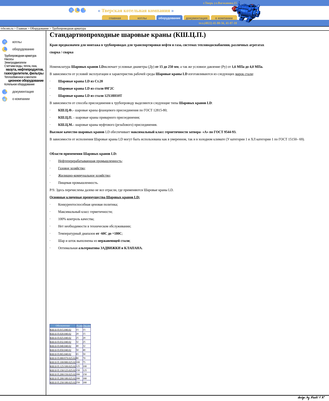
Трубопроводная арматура (69, 28)
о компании (224, 18)
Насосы (9, 59)
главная (115, 18)
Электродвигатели (15, 62)
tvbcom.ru (7, 28)
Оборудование (39, 28)
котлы (142, 18)
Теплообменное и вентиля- (20, 77)
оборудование (169, 18)
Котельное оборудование (19, 84)
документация (196, 18)
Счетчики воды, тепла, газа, (20, 66)
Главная (22, 28)
